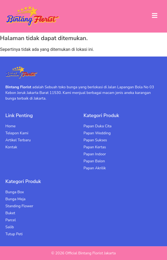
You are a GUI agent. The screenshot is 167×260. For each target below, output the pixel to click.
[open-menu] (155, 16)
